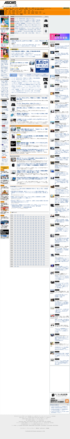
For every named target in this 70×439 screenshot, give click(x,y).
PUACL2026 (42, 9)
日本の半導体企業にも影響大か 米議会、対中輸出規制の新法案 (25, 51)
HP (32, 10)
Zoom (44, 13)
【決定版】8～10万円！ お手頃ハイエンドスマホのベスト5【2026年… (5, 116)
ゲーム (49, 8)
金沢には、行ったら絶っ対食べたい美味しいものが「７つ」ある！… (5, 160)
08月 (33, 216)
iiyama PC (33, 417)
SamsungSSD (20, 11)
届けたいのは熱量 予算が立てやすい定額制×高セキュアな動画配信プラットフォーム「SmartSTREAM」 (62, 250)
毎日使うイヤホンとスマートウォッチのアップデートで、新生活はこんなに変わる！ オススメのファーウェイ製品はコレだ (62, 277)
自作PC (33, 8)
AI (4, 8)
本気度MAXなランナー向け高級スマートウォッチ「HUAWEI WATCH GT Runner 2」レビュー (62, 348)
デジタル (16, 8)
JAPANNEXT (13, 14)
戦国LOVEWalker (55, 425)
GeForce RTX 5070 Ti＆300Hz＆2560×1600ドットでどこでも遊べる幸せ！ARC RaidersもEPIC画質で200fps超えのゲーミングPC (32, 179)
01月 (15, 215)
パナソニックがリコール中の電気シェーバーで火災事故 (5, 110)
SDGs (35, 9)
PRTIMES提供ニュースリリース (16, 186)
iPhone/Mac (22, 8)
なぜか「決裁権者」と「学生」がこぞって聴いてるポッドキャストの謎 (29, 24)
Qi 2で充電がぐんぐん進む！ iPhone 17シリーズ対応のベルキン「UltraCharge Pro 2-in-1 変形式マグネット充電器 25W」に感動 (61, 181)
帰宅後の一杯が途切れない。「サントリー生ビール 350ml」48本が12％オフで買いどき (33, 28)
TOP (15, 416)
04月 (23, 215)
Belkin (42, 418)
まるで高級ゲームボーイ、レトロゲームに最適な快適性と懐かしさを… (5, 123)
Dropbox (25, 13)
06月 (28, 216)
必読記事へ (46, 16)
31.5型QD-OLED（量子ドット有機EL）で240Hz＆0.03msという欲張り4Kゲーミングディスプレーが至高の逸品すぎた (62, 338)
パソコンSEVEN (21, 10)
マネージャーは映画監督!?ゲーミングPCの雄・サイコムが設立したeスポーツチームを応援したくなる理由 (62, 330)
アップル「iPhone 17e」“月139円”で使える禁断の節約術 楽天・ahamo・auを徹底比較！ (29, 44)
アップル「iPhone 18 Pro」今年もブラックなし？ (25, 18)
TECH (13, 8)
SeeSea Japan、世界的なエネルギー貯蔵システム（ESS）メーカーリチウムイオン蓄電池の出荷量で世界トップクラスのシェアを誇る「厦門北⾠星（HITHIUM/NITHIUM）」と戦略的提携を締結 (29, 206)
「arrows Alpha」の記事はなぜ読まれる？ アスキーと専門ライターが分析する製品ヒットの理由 (62, 158)
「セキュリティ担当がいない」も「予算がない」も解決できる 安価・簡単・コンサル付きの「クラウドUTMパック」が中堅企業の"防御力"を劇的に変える (62, 117)
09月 (36, 216)
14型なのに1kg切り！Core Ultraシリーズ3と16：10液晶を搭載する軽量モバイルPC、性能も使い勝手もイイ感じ (62, 62)
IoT (6, 8)
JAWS (6, 13)
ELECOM (29, 417)
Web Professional (45, 75)
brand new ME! (41, 420)
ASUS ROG (42, 417)
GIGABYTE (29, 420)
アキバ (38, 8)
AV (35, 8)
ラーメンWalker (14, 425)
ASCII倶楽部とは (6, 77)
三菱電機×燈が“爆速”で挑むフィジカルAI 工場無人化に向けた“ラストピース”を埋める (62, 126)
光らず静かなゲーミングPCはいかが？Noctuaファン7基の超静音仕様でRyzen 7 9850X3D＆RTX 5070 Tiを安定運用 (61, 303)
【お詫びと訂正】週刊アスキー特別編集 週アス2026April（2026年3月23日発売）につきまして (59, 407)
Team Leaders (35, 422)
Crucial (28, 421)
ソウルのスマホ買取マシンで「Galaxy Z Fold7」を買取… (5, 154)
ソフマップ (17, 14)
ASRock (25, 421)
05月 (25, 216)
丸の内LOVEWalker (49, 425)
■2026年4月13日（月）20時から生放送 (4, 172)
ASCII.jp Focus (5, 79)
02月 (18, 215)
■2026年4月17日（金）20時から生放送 (4, 218)
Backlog (32, 13)
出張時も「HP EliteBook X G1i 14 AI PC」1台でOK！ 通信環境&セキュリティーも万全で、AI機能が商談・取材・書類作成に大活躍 (62, 200)
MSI (25, 10)
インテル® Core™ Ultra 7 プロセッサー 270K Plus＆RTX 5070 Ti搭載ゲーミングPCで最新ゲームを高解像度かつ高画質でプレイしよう (32, 165)
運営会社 (37, 428)
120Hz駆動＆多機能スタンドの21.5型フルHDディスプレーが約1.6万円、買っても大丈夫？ (61, 174)
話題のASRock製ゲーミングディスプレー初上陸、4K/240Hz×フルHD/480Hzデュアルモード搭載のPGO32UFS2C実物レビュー (62, 268)
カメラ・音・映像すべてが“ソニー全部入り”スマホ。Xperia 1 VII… (5, 141)
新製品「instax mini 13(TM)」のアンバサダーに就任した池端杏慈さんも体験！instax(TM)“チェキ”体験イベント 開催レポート (28, 197)
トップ (2, 8)
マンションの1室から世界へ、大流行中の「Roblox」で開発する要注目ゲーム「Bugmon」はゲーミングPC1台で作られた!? (62, 135)
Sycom (17, 10)
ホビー (30, 8)
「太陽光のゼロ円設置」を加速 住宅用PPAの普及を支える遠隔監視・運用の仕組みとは (62, 220)
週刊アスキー (21, 9)
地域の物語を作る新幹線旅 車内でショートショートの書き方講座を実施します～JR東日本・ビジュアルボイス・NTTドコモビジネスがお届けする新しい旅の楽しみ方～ (29, 192)
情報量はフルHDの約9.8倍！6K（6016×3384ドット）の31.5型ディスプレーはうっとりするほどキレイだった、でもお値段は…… (62, 97)
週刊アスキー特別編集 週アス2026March (4, 45)
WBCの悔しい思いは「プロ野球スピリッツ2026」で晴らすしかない (29, 21)
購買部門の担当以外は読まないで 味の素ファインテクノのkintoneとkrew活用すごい (62, 167)
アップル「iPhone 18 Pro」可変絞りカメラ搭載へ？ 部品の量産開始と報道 (30, 20)
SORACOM (31, 421)
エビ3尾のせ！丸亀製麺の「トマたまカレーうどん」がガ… (4, 91)
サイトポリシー (23, 428)
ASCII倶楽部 (66, 8)
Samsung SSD (21, 421)
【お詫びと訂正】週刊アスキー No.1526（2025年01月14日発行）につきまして (60, 412)
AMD (36, 417)
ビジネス (9, 8)
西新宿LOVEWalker (32, 425)
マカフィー (6, 14)
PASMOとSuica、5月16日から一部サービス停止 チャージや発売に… (5, 104)
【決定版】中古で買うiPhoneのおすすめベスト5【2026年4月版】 (5, 129)
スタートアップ (45, 8)
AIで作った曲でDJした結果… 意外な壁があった (22, 53)
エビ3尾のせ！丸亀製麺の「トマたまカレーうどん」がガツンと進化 (29, 23)
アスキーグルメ (16, 9)
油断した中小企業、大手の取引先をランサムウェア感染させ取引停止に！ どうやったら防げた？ (62, 320)
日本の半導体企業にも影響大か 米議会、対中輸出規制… (4, 61)
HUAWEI (23, 418)
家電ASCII (11, 9)
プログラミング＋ (41, 422)
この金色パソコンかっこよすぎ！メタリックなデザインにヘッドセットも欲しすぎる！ (33, 26)
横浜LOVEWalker (25, 425)
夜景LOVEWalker (37, 425)
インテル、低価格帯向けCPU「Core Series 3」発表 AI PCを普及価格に (30, 29)
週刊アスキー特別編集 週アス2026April (4, 31)
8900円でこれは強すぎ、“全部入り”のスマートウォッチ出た (5, 135)
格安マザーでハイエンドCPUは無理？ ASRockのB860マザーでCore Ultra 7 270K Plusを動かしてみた (62, 47)
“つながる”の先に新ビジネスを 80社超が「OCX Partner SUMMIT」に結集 (61, 295)
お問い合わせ (42, 428)
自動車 (26, 8)
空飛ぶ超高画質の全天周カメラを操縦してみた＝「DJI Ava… (4, 68)
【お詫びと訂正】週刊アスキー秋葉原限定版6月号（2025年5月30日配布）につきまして (59, 410)
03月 (20, 215)
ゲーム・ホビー (37, 74)
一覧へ (7, 97)
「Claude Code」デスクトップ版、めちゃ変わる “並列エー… (5, 148)
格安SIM (7, 9)
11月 (41, 216)
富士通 (6, 10)
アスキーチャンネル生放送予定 (4, 168)
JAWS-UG (26, 418)
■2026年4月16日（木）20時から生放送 (4, 187)
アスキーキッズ (2, 9)
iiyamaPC (13, 10)
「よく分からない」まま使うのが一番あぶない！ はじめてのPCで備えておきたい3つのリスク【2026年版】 (62, 311)
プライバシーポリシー (31, 428)
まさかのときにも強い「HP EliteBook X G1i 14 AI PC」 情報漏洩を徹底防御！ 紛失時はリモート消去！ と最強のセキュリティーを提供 (62, 210)
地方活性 (38, 9)
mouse (10, 10)
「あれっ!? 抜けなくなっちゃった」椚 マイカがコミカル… (5, 88)
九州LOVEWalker (43, 425)
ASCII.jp (10, 2)
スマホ (41, 8)
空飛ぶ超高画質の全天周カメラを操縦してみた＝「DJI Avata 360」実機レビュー (29, 54)
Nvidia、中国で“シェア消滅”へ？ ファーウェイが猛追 (23, 56)
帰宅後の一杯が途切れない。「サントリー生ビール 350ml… (4, 95)
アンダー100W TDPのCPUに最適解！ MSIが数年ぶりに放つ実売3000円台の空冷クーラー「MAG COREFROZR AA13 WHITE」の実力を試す (62, 240)
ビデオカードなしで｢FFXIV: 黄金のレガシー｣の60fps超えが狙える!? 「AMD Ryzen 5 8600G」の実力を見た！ (62, 362)
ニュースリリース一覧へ (44, 186)
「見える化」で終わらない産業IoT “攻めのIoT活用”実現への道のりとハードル (61, 54)
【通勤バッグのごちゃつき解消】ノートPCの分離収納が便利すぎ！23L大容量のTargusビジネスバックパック (62, 106)
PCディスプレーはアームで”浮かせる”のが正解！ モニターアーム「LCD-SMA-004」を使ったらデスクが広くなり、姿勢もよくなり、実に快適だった (62, 285)
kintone (13, 13)
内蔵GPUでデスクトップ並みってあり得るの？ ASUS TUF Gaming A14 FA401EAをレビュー (62, 144)
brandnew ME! (21, 14)
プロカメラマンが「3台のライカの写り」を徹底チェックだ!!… (4, 74)
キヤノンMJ (10, 14)
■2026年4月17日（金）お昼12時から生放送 (4, 204)
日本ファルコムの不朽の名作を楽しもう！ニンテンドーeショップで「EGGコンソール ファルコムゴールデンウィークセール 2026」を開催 (40, 92)
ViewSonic (33, 420)
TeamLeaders (26, 9)
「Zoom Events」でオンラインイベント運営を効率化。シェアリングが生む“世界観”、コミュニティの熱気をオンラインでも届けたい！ (62, 230)
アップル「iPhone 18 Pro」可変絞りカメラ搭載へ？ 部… (4, 81)
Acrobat (10, 13)
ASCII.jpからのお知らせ (54, 404)
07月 (31, 216)
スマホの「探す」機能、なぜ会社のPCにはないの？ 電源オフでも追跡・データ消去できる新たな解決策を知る (62, 152)
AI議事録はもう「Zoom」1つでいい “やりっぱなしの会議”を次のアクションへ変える (62, 81)
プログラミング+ (31, 9)
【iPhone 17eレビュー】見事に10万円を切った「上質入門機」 (24, 46)
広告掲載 (47, 428)
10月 (38, 216)
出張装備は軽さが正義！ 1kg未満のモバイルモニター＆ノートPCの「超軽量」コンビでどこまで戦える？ (62, 355)
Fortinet (36, 13)
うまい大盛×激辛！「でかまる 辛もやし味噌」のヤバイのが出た (28, 31)
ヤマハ (40, 13)
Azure (17, 13)
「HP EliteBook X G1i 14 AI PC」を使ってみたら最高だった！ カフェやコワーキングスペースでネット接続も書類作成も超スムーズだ (62, 191)
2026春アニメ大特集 (14, 69)
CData (29, 13)
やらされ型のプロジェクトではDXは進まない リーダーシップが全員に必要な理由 (61, 89)
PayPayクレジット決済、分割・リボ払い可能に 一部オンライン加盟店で (30, 32)
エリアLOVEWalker (20, 425)
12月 (44, 216)
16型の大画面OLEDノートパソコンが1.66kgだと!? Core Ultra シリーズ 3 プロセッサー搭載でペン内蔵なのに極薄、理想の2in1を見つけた (62, 260)
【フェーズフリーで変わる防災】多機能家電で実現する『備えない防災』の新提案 (29, 84)
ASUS (29, 10)
